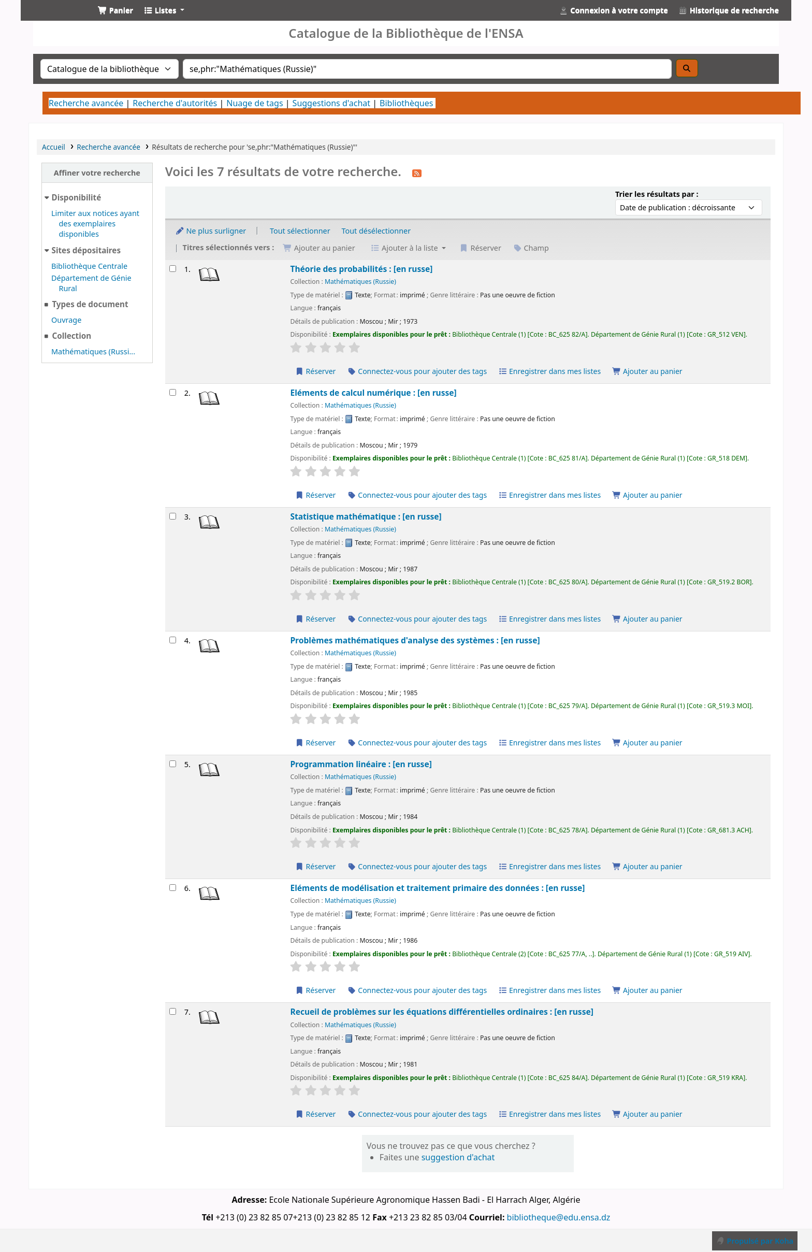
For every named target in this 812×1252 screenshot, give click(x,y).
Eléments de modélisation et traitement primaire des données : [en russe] (437, 888)
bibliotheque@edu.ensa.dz (559, 1217)
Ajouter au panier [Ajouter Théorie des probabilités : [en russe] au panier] (647, 371)
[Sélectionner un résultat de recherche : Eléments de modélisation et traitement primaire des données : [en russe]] (172, 887)
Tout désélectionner (376, 231)
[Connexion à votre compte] (613, 10)
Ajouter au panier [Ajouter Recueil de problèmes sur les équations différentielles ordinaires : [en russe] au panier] (647, 1114)
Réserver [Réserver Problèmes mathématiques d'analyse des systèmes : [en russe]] (315, 742)
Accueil (53, 147)
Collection (71, 335)
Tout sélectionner (300, 231)
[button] (115, 10)
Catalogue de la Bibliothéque (55, 20)
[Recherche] (687, 68)
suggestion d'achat (458, 1157)
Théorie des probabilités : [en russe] (361, 269)
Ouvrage (66, 320)
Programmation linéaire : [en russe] (360, 764)
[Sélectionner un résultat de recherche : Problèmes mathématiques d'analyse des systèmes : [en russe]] (172, 640)
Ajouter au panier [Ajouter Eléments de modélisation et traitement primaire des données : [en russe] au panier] (647, 990)
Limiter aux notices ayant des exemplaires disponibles (95, 223)
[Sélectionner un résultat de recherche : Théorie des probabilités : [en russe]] (172, 268)
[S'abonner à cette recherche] (416, 172)
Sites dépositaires (86, 250)
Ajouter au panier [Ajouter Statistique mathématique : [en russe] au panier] (647, 619)
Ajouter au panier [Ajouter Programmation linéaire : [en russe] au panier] (647, 866)
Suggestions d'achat (331, 103)
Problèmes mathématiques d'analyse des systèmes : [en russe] (415, 640)
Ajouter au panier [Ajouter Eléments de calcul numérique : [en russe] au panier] (647, 495)
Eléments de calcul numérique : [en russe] (373, 393)
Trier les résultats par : (657, 194)
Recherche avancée (86, 103)
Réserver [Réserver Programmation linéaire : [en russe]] (315, 866)
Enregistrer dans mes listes (549, 371)
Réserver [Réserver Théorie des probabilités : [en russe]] (315, 371)
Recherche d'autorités (175, 103)
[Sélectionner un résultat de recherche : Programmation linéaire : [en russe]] (172, 763)
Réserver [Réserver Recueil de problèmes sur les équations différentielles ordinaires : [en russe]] (315, 1114)
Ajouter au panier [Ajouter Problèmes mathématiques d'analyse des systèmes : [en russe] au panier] (647, 742)
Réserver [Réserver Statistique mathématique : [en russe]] (315, 619)
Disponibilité (77, 197)
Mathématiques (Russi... (93, 351)
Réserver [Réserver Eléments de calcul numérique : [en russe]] (315, 495)
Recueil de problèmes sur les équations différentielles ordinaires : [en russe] (441, 1012)
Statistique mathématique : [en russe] (365, 517)
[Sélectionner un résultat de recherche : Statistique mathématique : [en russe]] (172, 516)
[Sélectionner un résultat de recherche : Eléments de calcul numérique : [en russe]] (172, 392)
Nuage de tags (254, 103)
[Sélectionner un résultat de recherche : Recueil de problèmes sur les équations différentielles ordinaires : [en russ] (172, 1011)
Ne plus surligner (211, 231)
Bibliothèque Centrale (89, 266)
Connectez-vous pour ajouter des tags (417, 371)
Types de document (90, 304)
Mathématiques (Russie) (360, 281)
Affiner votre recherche (97, 173)
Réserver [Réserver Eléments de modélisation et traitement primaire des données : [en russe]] (315, 990)
